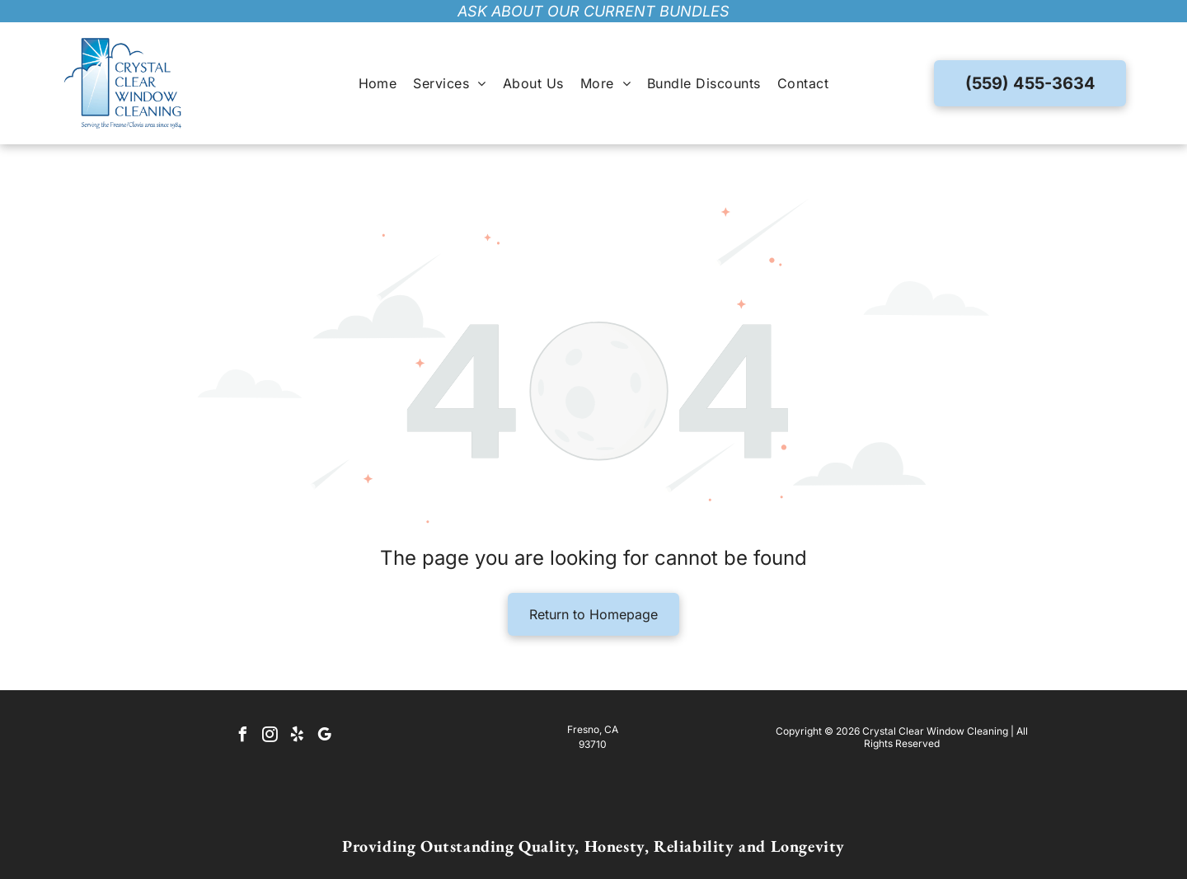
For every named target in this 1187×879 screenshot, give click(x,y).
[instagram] (269, 736)
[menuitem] (378, 83)
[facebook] (242, 736)
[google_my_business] (323, 736)
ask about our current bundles (593, 11)
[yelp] (296, 736)
